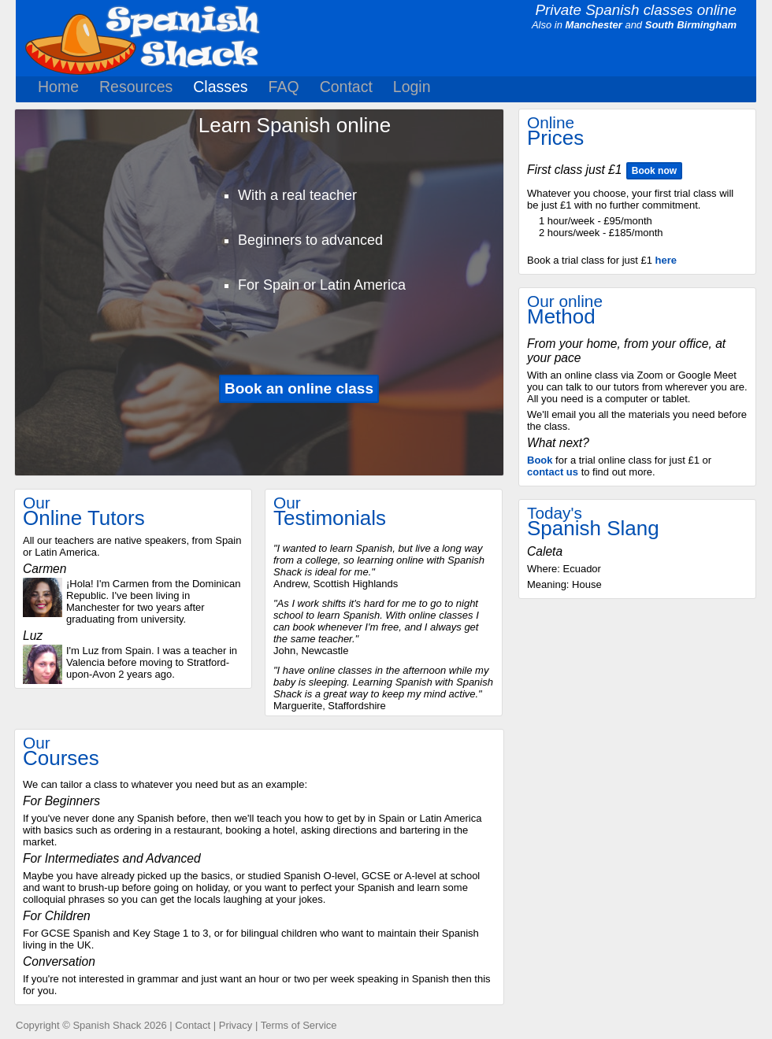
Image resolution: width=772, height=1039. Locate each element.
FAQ (284, 86)
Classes (220, 86)
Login (412, 86)
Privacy (236, 1025)
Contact (346, 86)
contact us (552, 472)
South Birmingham (691, 25)
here (666, 260)
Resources (136, 86)
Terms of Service (299, 1025)
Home (58, 86)
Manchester (594, 25)
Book (540, 460)
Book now (654, 170)
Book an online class (299, 388)
